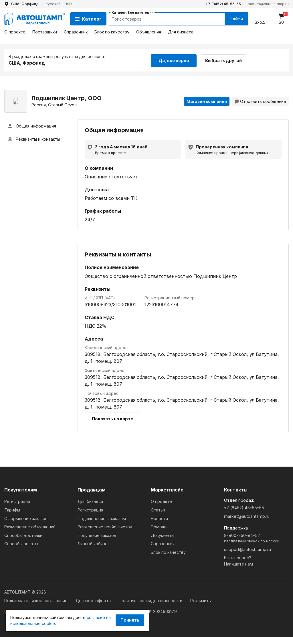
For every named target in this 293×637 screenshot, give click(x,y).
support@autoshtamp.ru (247, 548)
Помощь (159, 526)
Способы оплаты (21, 543)
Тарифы (12, 509)
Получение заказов (97, 535)
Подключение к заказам (102, 517)
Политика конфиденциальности (151, 600)
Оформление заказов (25, 517)
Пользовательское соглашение (36, 600)
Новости (159, 517)
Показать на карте (112, 418)
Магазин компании (207, 100)
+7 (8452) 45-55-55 (223, 4)
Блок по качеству (111, 31)
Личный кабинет (94, 543)
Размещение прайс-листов (105, 526)
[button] (60, 4)
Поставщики (44, 31)
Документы (162, 535)
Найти (235, 18)
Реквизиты (200, 600)
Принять (129, 620)
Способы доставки (23, 535)
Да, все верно (174, 59)
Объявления (148, 31)
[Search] (161, 19)
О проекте (14, 31)
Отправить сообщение (260, 100)
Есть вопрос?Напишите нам (238, 560)
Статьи (158, 509)
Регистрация (17, 501)
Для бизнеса (180, 31)
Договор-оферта (94, 600)
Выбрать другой (225, 59)
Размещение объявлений (30, 526)
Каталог (88, 19)
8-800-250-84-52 (256, 538)
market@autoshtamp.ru (268, 4)
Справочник (76, 31)
